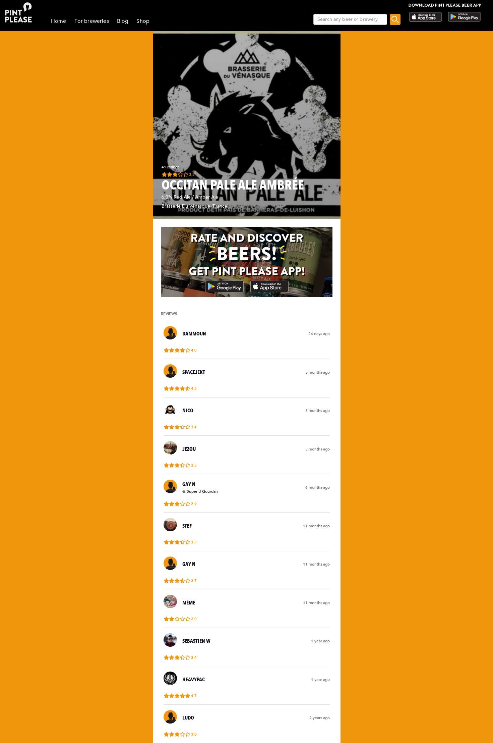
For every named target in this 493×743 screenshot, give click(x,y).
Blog (123, 21)
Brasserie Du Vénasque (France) (195, 206)
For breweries (91, 21)
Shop (142, 21)
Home (58, 21)
